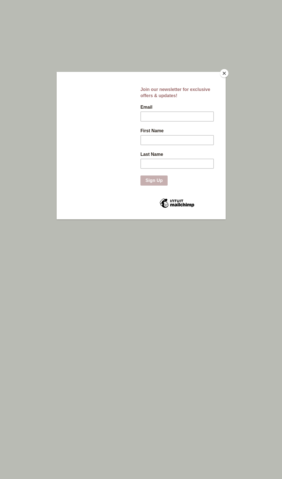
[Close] (224, 73)
